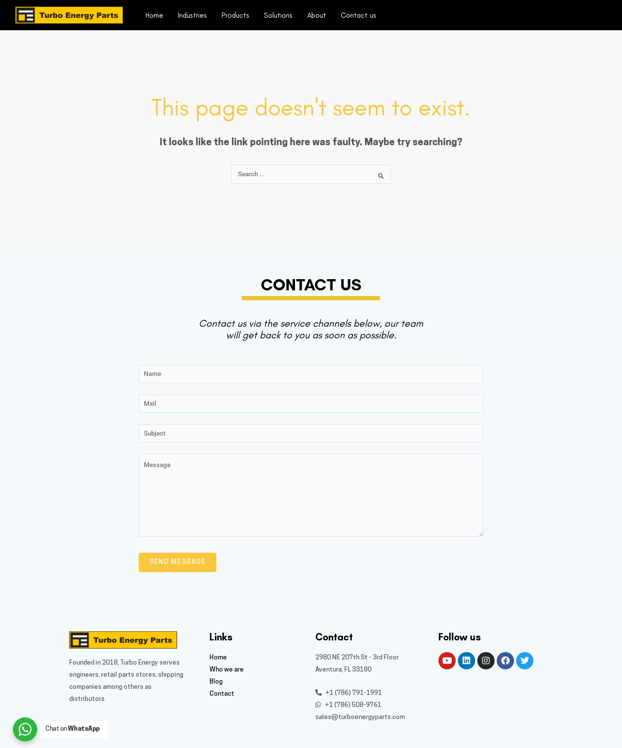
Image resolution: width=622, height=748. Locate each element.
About (316, 15)
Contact (221, 694)
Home (154, 15)
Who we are (226, 670)
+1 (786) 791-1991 (348, 693)
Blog (215, 682)
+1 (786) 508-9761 (348, 705)
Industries (192, 15)
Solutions (278, 15)
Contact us (358, 15)
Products (235, 15)
